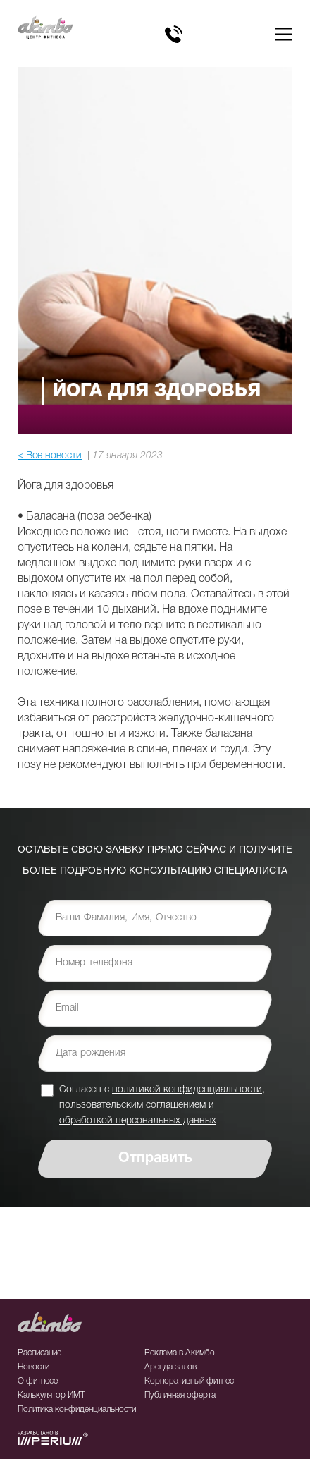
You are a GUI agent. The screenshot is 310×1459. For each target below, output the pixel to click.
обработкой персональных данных (137, 1120)
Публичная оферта (180, 1395)
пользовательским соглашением (132, 1105)
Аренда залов (170, 1367)
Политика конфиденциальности (77, 1409)
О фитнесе (38, 1381)
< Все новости (50, 455)
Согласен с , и (162, 1104)
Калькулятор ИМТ (51, 1395)
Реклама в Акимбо (179, 1353)
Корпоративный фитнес (189, 1381)
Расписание (39, 1353)
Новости (33, 1367)
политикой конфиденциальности (187, 1089)
